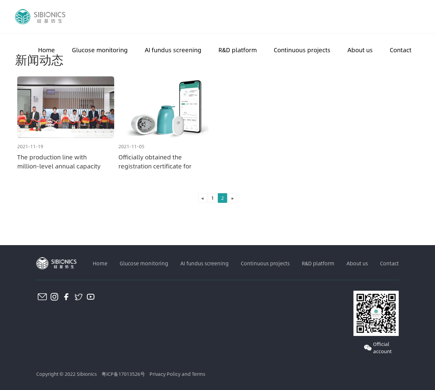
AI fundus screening (173, 49)
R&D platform (237, 49)
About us (360, 49)
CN (416, 16)
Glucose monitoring (100, 49)
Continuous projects (302, 49)
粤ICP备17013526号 (123, 374)
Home (46, 49)
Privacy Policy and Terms (177, 374)
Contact (400, 49)
